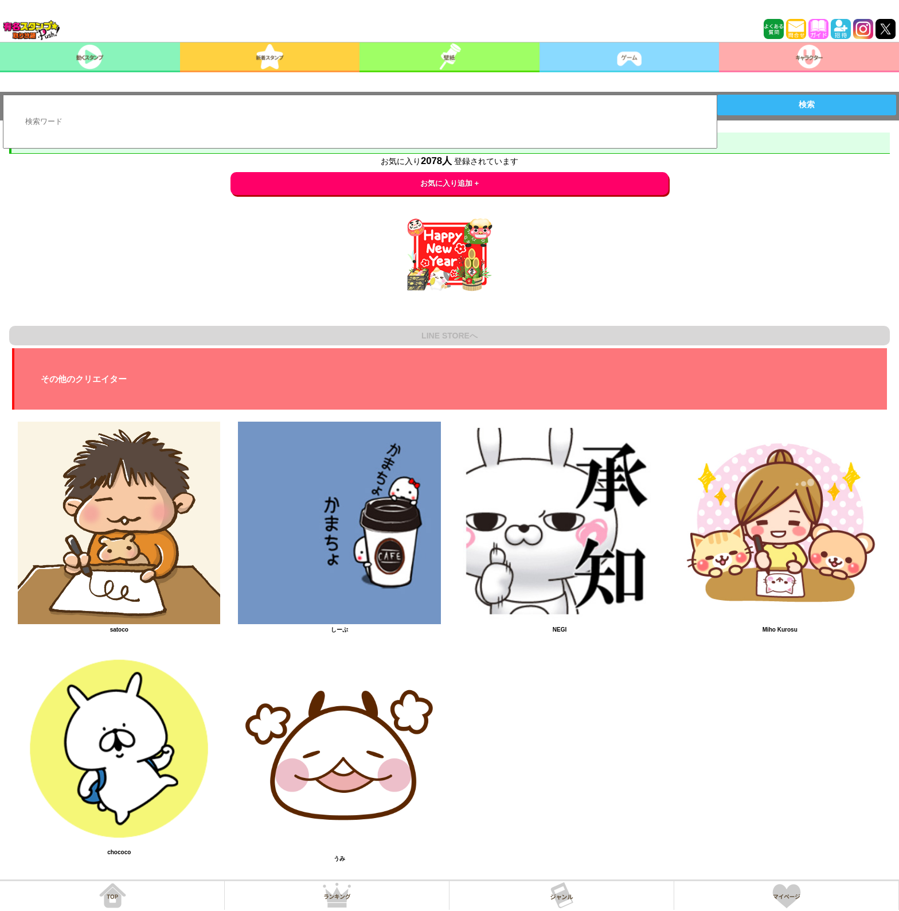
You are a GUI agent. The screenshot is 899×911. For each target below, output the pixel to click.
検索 (807, 104)
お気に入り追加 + (449, 183)
